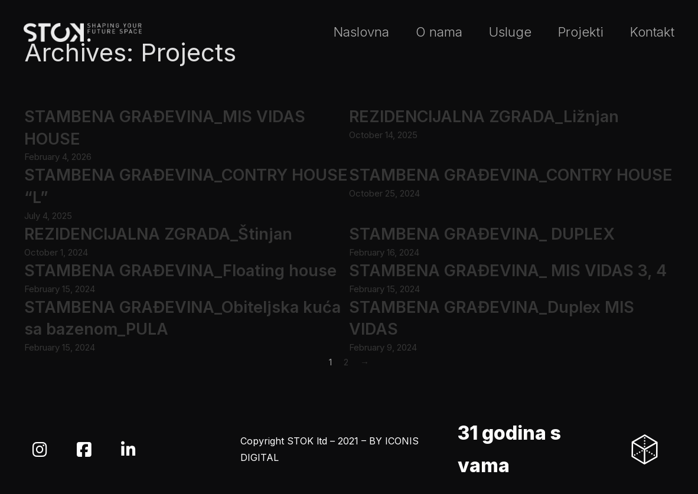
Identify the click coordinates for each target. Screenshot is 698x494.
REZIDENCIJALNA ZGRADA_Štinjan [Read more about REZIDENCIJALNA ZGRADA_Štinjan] (158, 234)
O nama (439, 32)
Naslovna (361, 32)
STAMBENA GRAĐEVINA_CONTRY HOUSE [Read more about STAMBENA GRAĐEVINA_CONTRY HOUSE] (511, 175)
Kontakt (652, 32)
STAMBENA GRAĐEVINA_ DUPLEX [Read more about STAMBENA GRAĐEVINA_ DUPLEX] (482, 234)
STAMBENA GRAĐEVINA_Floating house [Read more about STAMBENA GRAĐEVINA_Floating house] (180, 270)
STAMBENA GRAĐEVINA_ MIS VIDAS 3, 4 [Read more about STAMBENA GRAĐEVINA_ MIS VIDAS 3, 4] (508, 270)
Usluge (510, 32)
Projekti (581, 32)
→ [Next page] (364, 362)
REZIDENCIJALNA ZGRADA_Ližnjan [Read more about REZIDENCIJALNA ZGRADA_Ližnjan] (484, 116)
